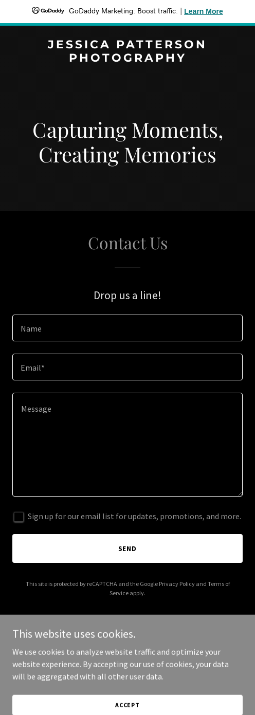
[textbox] (127, 328)
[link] (127, 58)
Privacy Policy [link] (177, 584)
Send (127, 548)
